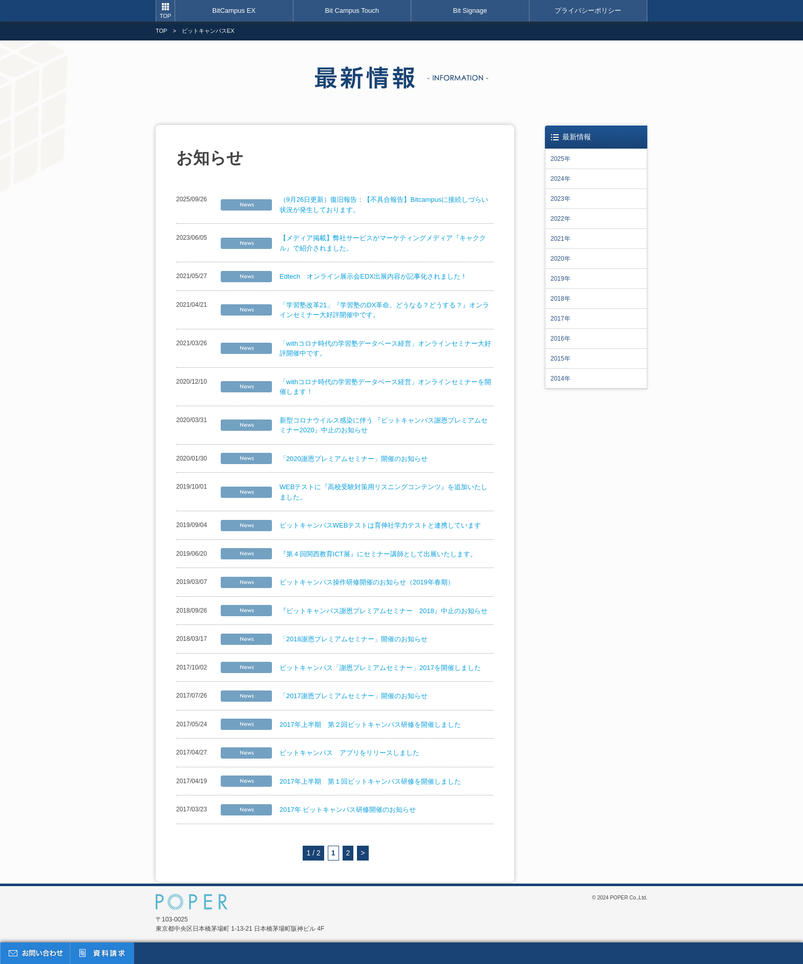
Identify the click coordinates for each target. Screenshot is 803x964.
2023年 (560, 198)
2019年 (560, 278)
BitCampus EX (234, 10)
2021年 (560, 238)
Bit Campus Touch (352, 10)
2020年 (560, 258)
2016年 (560, 338)
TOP (165, 16)
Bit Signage (470, 10)
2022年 (560, 218)
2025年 (560, 158)
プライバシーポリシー (588, 10)
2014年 (560, 378)
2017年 (560, 318)
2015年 (560, 358)
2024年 (560, 178)
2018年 (560, 298)
